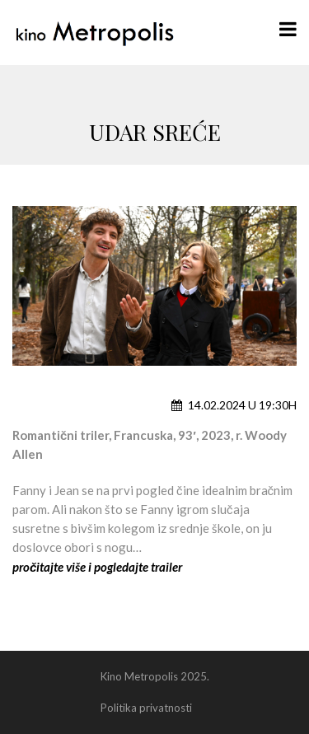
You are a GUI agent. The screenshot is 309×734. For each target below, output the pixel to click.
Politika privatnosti (146, 707)
